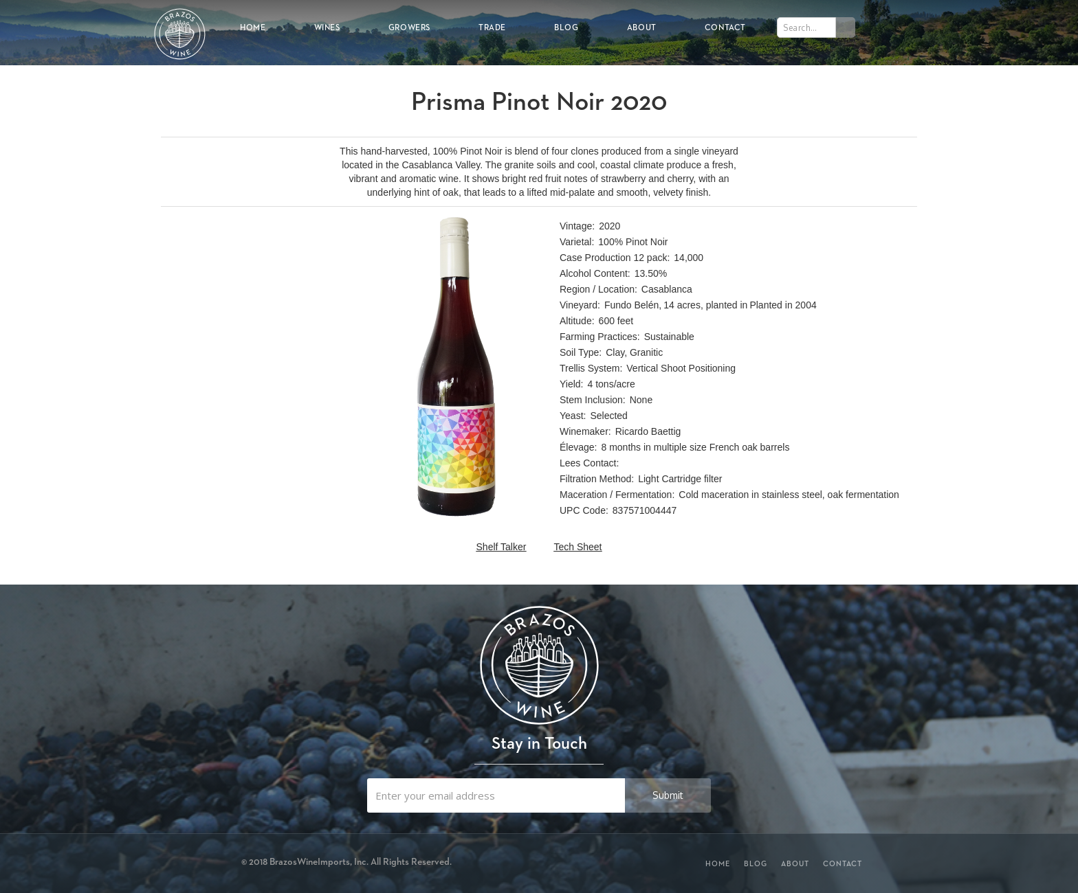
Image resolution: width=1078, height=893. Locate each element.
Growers (409, 27)
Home (252, 27)
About (642, 27)
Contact (725, 27)
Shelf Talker (501, 546)
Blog (566, 27)
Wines (327, 27)
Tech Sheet (577, 546)
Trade (492, 27)
